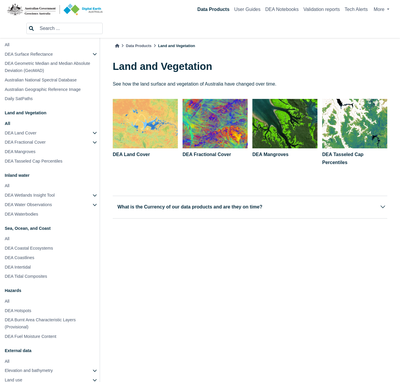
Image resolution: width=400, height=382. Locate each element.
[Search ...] (69, 28)
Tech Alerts (356, 9)
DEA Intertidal (18, 267)
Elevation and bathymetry (29, 370)
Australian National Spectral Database (41, 80)
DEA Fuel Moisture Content (30, 336)
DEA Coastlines (19, 257)
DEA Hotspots (18, 310)
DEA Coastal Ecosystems (29, 248)
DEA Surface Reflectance (29, 54)
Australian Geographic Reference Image (43, 89)
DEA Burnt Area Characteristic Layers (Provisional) (40, 323)
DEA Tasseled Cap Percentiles (33, 161)
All (7, 44)
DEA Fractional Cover (25, 142)
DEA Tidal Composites (26, 276)
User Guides (247, 9)
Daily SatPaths (19, 98)
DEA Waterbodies (21, 214)
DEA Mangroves (20, 151)
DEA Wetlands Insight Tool (30, 195)
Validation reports (321, 9)
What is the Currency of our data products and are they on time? (251, 206)
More (380, 9)
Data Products (213, 9)
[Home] (117, 46)
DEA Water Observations (28, 204)
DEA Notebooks (282, 9)
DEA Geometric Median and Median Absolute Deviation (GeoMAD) (47, 67)
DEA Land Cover (20, 133)
